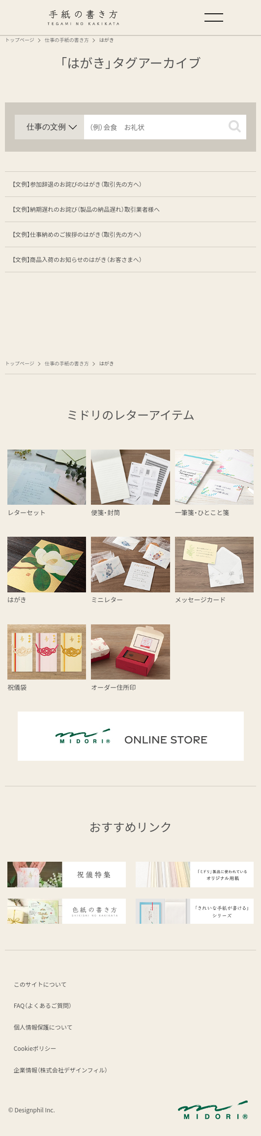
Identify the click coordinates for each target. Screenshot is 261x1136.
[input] (165, 127)
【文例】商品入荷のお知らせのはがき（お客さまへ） (77, 259)
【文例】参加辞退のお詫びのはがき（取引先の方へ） (77, 184)
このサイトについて (40, 984)
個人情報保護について (43, 1027)
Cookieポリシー (35, 1049)
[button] (235, 126)
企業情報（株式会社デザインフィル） (61, 1070)
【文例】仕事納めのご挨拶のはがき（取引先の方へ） (77, 234)
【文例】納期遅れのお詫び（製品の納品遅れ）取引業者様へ (86, 209)
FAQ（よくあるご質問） (43, 1006)
